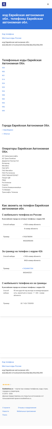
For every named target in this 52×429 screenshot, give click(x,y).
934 (3, 91)
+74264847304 (27, 268)
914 (3, 79)
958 (3, 95)
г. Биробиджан (7, 130)
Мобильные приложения (26, 411)
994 (3, 103)
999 (3, 111)
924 (3, 83)
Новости (5, 411)
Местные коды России (11, 38)
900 (3, 72)
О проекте (6, 408)
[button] (48, 4)
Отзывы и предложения (27, 408)
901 (3, 75)
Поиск (4, 415)
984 (3, 99)
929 (3, 87)
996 (3, 107)
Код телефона (8, 34)
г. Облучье (6, 134)
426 (3, 68)
